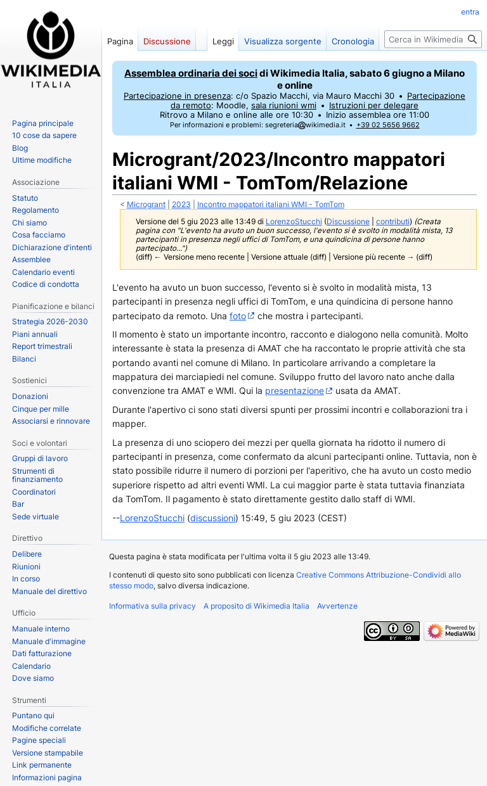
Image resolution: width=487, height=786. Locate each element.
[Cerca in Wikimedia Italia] (433, 39)
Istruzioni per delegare (374, 105)
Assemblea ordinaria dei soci (190, 73)
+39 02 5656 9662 (388, 125)
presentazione (294, 390)
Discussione (348, 221)
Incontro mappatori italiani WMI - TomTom (270, 204)
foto (238, 315)
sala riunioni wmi (283, 105)
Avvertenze (337, 606)
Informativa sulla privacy (152, 606)
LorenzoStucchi (152, 517)
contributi (393, 221)
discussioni (212, 517)
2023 (181, 204)
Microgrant (146, 204)
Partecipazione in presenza (177, 96)
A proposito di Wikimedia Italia (256, 606)
